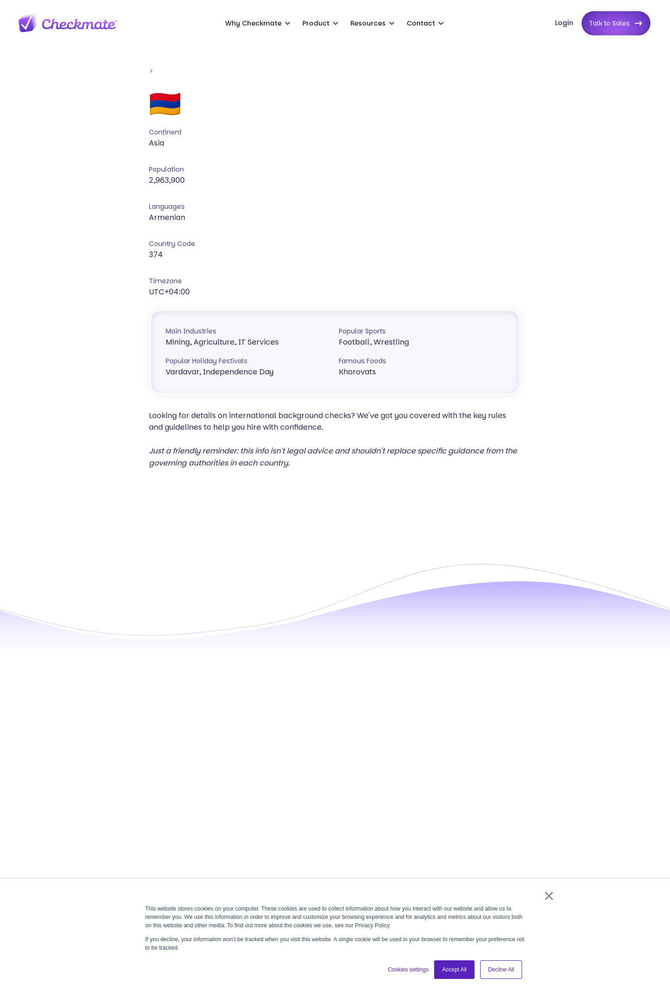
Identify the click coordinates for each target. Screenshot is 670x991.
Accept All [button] (454, 969)
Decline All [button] (501, 969)
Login (564, 22)
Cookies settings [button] (408, 969)
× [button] (548, 895)
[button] (258, 23)
